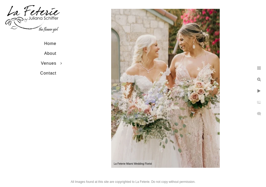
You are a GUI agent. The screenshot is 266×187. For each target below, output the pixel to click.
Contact (48, 73)
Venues (48, 63)
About (50, 53)
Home (50, 43)
